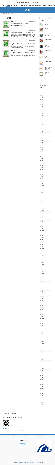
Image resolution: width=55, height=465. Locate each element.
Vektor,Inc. (37, 462)
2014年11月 (42, 248)
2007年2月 (41, 388)
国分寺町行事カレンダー (16, 435)
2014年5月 (41, 253)
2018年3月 (41, 201)
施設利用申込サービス (24, 444)
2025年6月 (41, 95)
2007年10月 (42, 373)
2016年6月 (41, 242)
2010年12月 (42, 293)
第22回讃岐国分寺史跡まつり (48, 40)
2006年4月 (41, 406)
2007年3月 (41, 386)
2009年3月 (41, 334)
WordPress (17, 462)
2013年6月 (41, 255)
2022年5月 (41, 106)
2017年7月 (41, 214)
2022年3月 (41, 111)
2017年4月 (41, 221)
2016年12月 (42, 230)
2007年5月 (41, 384)
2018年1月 (41, 205)
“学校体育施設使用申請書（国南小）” (20, 23)
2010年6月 (41, 305)
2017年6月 (41, 217)
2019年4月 (41, 178)
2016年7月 (41, 239)
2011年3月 (41, 289)
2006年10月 (42, 395)
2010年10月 (42, 298)
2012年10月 (42, 264)
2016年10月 (42, 233)
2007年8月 (41, 377)
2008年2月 (41, 363)
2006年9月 (41, 397)
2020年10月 (42, 142)
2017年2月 (41, 226)
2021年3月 (41, 133)
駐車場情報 (5, 428)
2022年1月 (41, 115)
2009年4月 (41, 332)
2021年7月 (41, 124)
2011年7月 (41, 282)
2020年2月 (41, 160)
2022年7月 (41, 104)
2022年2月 (41, 113)
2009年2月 (41, 336)
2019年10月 (42, 167)
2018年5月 (41, 196)
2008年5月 (41, 357)
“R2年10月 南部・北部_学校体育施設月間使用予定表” (23, 43)
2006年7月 (41, 402)
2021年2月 (41, 135)
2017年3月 (41, 223)
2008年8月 (41, 350)
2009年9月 (41, 323)
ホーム (4, 435)
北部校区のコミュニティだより (48, 73)
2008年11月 (42, 343)
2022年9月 (41, 102)
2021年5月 (41, 129)
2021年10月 (42, 120)
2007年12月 (42, 368)
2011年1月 (41, 291)
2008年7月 (41, 352)
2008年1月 (41, 366)
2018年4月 (41, 199)
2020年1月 (41, 163)
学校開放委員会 (32, 21)
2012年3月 (41, 269)
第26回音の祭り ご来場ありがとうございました (48, 68)
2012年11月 (42, 262)
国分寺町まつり (46, 56)
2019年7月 (41, 172)
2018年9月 (41, 190)
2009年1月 (41, 339)
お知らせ (8, 435)
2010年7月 (41, 303)
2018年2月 (41, 203)
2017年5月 (41, 219)
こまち (41, 83)
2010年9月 (41, 300)
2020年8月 (41, 147)
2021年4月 (41, 131)
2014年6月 (41, 251)
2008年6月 (41, 354)
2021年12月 (42, 117)
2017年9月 (41, 212)
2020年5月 (41, 153)
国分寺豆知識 (5, 437)
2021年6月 (41, 126)
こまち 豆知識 (32, 435)
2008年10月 (42, 345)
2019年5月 (41, 176)
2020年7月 (41, 149)
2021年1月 (41, 138)
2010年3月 (41, 312)
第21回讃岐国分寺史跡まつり (48, 62)
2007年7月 (41, 379)
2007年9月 (41, 375)
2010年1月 (41, 316)
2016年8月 (41, 237)
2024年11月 (42, 97)
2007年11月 (42, 370)
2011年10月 (42, 275)
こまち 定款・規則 (24, 435)
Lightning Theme (23, 462)
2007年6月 (41, 382)
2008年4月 (41, 359)
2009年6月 (41, 327)
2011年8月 (41, 280)
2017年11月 (42, 208)
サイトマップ (11, 437)
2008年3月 (41, 361)
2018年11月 (42, 185)
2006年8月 (41, 400)
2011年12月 (42, 273)
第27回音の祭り (46, 45)
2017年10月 (42, 210)
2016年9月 (41, 235)
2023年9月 (41, 99)
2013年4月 (41, 257)
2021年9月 (41, 122)
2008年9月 (41, 348)
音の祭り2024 (46, 28)
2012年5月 (41, 266)
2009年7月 (41, 325)
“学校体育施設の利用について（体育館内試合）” (22, 33)
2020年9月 (41, 144)
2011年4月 (41, 287)
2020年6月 (41, 151)
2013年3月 (41, 260)
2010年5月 (41, 307)
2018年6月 (41, 194)
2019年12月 (42, 165)
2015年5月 (41, 246)
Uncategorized (42, 81)
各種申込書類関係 (40, 435)
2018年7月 (41, 192)
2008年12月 (42, 341)
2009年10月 (42, 321)
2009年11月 (42, 318)
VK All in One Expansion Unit (31, 462)
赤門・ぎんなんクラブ (43, 90)
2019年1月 (41, 183)
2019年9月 (41, 169)
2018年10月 (42, 187)
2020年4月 (41, 156)
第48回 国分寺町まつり (48, 34)
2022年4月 (41, 108)
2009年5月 (41, 330)
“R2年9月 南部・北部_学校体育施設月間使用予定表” (23, 53)
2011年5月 (41, 284)
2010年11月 (42, 296)
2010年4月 (41, 309)
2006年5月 (41, 404)
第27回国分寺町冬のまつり (48, 51)
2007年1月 (41, 391)
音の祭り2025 (46, 23)
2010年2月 (41, 314)
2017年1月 (41, 228)
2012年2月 (41, 271)
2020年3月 (41, 158)
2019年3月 (41, 181)
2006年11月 (42, 393)
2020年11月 (42, 140)
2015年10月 (42, 244)
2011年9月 (41, 278)
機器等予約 (46, 435)
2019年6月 (41, 174)
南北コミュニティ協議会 (44, 85)
